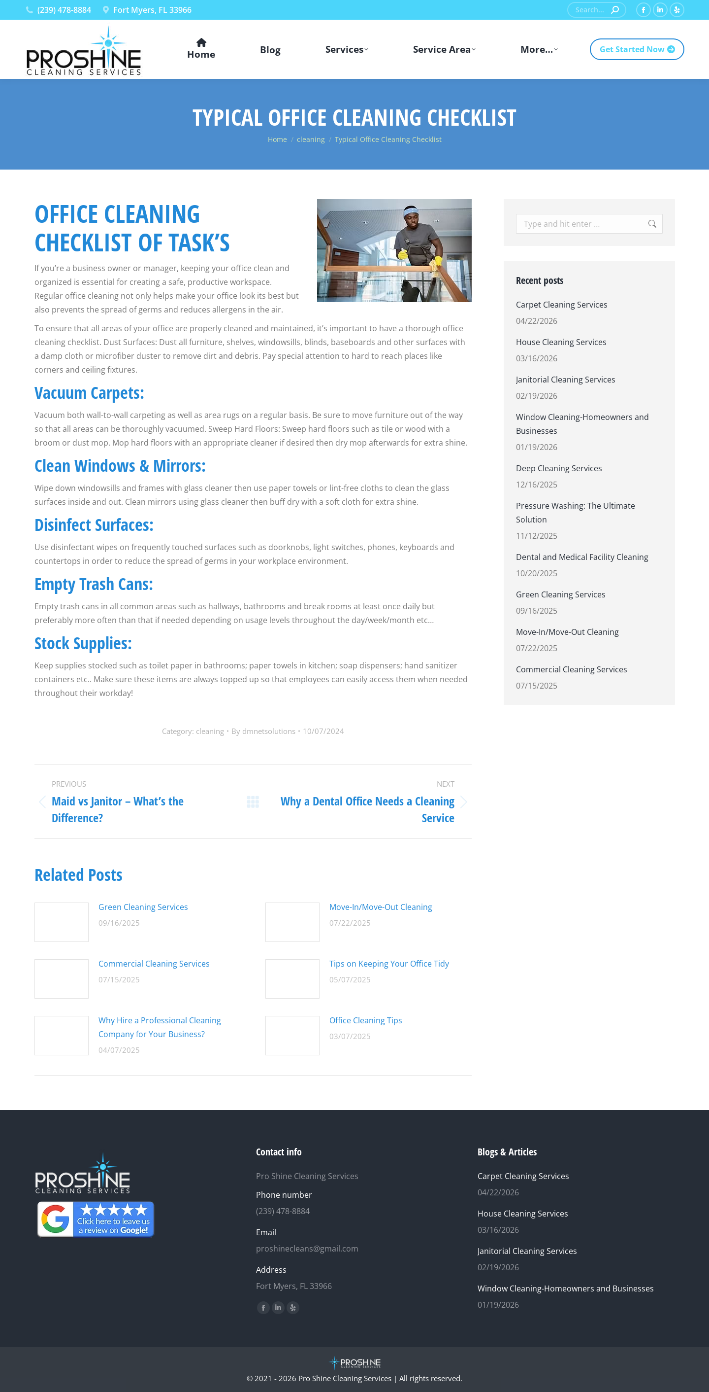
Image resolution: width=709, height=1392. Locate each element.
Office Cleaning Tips (365, 1020)
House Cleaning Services (561, 342)
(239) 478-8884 (58, 9)
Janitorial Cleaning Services (565, 379)
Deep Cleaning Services (559, 468)
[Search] (596, 10)
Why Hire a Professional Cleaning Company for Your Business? (159, 1027)
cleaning (210, 731)
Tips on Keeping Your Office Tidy (389, 963)
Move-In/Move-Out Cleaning (380, 907)
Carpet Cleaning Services (562, 304)
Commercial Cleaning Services (154, 963)
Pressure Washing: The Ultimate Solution (575, 512)
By (263, 731)
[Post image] (61, 922)
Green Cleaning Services (143, 907)
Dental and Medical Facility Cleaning (582, 557)
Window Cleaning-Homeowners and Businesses (582, 424)
